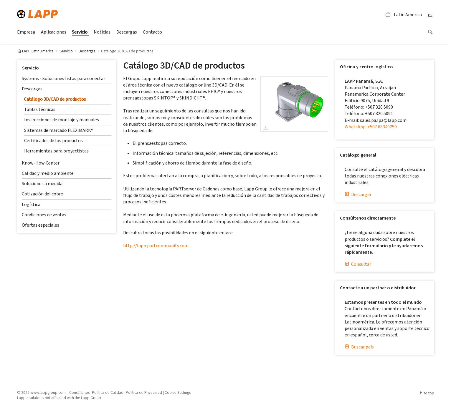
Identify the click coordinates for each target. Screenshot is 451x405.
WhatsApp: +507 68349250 (371, 127)
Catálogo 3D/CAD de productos (55, 99)
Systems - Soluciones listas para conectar (63, 78)
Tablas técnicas (39, 109)
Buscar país (359, 347)
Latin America (402, 15)
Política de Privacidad (144, 392)
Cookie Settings (178, 392)
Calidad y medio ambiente (48, 173)
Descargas (32, 89)
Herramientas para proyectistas (56, 151)
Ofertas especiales (40, 225)
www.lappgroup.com (48, 392)
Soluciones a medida (42, 183)
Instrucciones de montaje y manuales (61, 120)
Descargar (358, 194)
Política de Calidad (107, 392)
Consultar (358, 264)
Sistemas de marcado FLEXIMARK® (58, 130)
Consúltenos (79, 392)
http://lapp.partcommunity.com (156, 246)
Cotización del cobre (42, 194)
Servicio (30, 68)
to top (426, 393)
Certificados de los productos (53, 140)
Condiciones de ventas (44, 215)
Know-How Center (41, 163)
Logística (31, 204)
